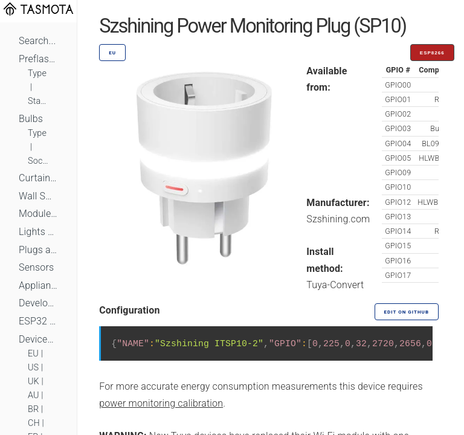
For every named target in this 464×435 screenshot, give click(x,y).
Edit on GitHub (406, 312)
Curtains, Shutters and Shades (38, 178)
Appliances (38, 285)
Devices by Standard (38, 339)
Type (37, 73)
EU (33, 354)
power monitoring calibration (161, 403)
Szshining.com (338, 219)
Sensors (36, 267)
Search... (37, 41)
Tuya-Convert (335, 285)
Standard (38, 101)
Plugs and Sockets (38, 250)
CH (34, 423)
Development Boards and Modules (38, 303)
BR (33, 409)
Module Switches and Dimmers (38, 213)
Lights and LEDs (38, 231)
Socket (38, 161)
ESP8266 (432, 53)
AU (33, 395)
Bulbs (31, 118)
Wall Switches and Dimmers (38, 196)
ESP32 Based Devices (38, 321)
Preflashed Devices (38, 59)
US (33, 367)
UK (33, 381)
